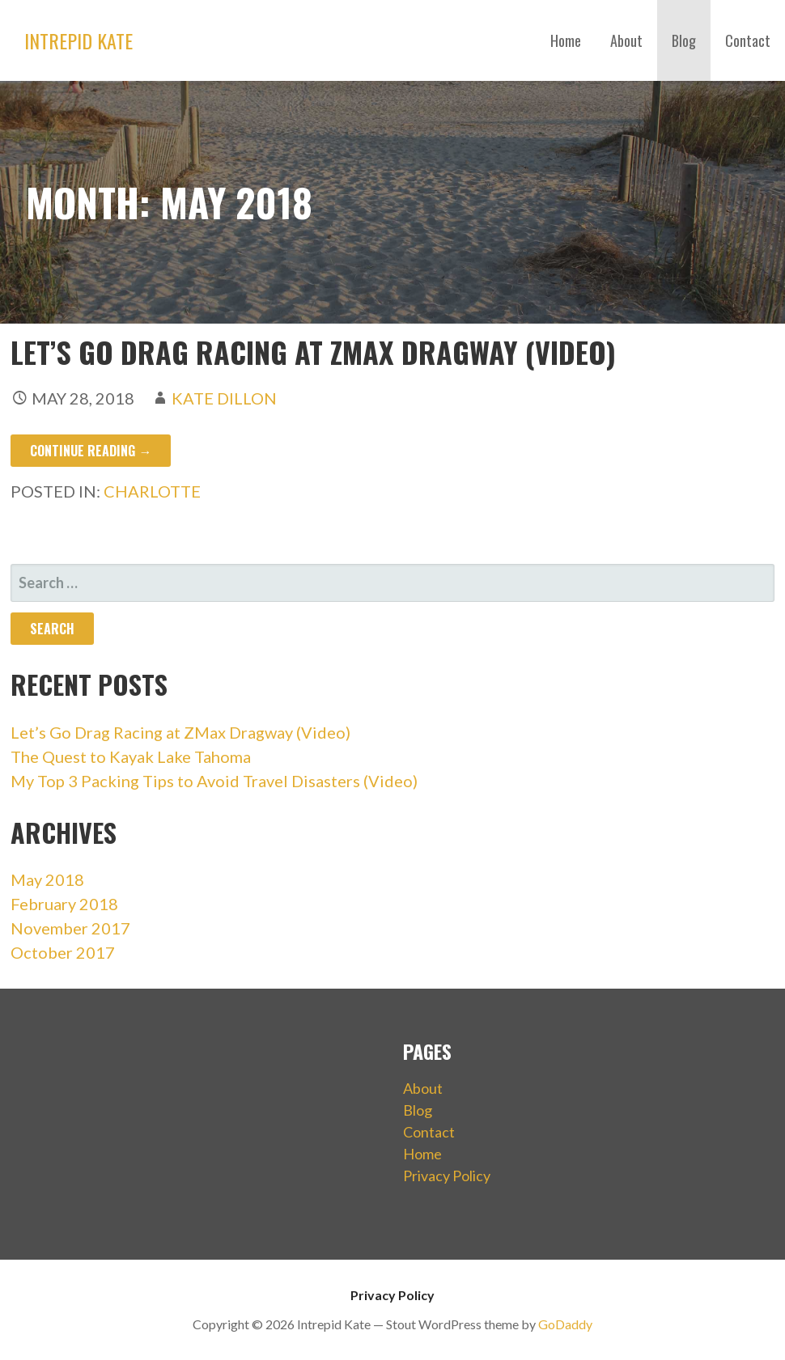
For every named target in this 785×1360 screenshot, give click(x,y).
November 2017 (70, 928)
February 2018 (64, 903)
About (626, 40)
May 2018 (47, 879)
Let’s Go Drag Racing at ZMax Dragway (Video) (313, 351)
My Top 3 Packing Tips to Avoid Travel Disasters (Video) (214, 780)
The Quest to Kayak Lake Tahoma (131, 756)
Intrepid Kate (78, 40)
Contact (747, 40)
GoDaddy (565, 1324)
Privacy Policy (446, 1175)
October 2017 (63, 952)
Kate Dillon (224, 398)
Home (565, 40)
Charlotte (152, 491)
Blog (684, 40)
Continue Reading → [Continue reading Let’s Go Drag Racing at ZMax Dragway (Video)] (90, 450)
